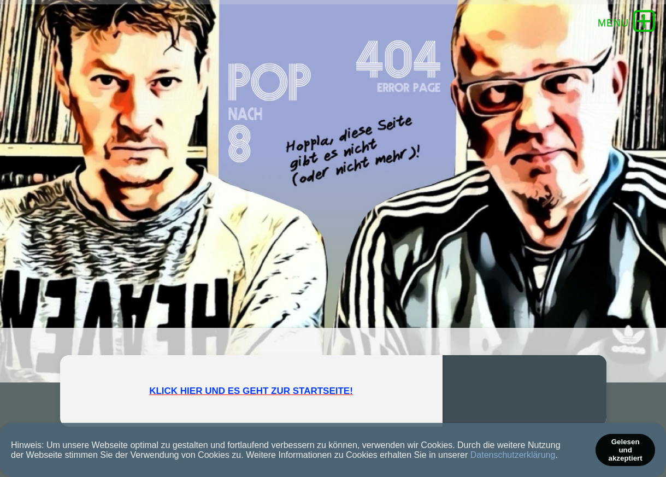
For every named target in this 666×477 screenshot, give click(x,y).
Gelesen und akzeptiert (626, 450)
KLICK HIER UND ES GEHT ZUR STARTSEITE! (251, 391)
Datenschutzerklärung (513, 455)
